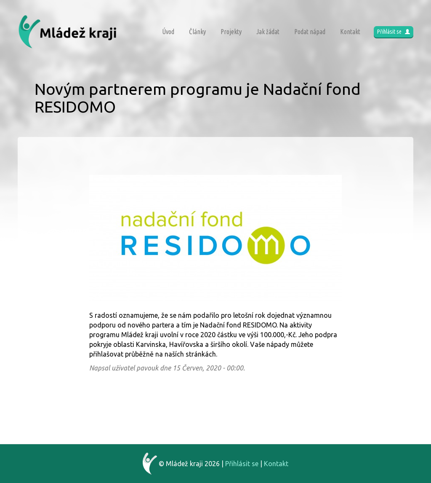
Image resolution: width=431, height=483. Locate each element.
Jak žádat (267, 31)
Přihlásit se (393, 31)
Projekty (231, 31)
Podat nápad (309, 31)
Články (197, 31)
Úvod (168, 31)
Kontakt (350, 31)
